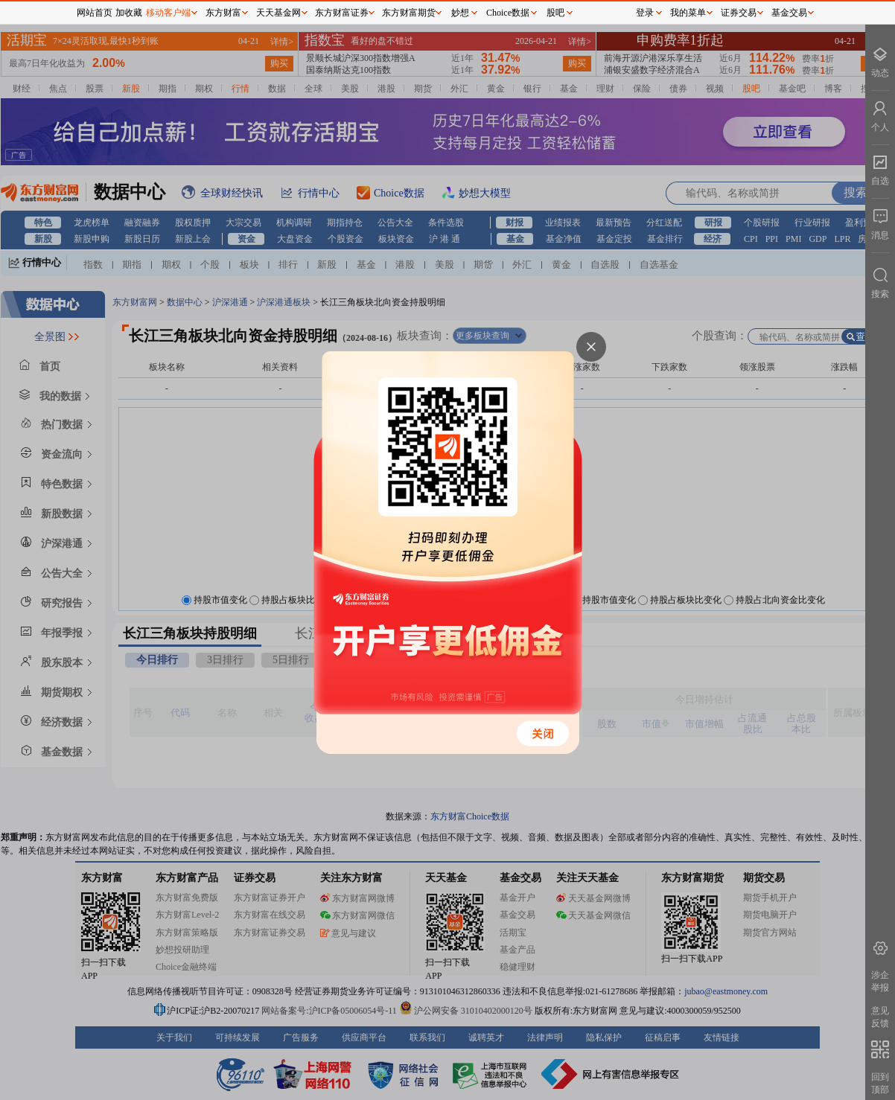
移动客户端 (168, 12)
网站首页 (94, 12)
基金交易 (789, 12)
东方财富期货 (409, 12)
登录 (645, 12)
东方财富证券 (342, 12)
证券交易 (739, 12)
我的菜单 (688, 12)
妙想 (460, 12)
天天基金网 (278, 12)
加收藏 (128, 12)
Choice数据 (507, 12)
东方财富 (223, 12)
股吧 (555, 12)
